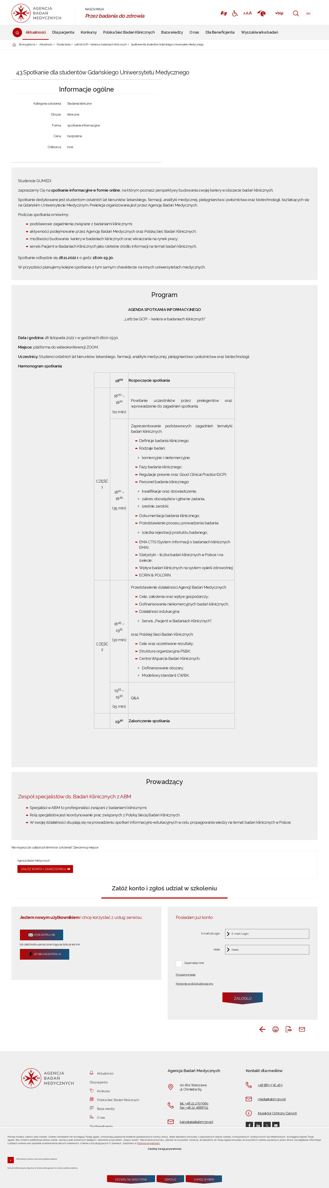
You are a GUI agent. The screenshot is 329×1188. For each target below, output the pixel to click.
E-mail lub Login (210, 933)
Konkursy (103, 1091)
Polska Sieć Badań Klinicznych (118, 1100)
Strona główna (27, 44)
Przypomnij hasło (186, 975)
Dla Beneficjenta (101, 1126)
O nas (101, 1118)
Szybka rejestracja (44, 954)
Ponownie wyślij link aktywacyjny (194, 984)
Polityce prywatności (148, 1143)
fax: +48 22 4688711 (194, 1107)
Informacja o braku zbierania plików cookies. (36, 1159)
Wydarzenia (63, 44)
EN (307, 12)
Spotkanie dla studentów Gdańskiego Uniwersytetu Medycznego (167, 44)
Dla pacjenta (98, 1082)
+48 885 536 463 (270, 1085)
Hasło (217, 949)
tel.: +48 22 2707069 (194, 1103)
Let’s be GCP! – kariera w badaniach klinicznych (100, 44)
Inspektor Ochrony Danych (277, 1113)
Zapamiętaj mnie (194, 962)
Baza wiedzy (106, 1109)
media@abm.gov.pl (272, 1099)
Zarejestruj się (41, 935)
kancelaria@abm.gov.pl (196, 1122)
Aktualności (45, 44)
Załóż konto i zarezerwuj (43, 869)
